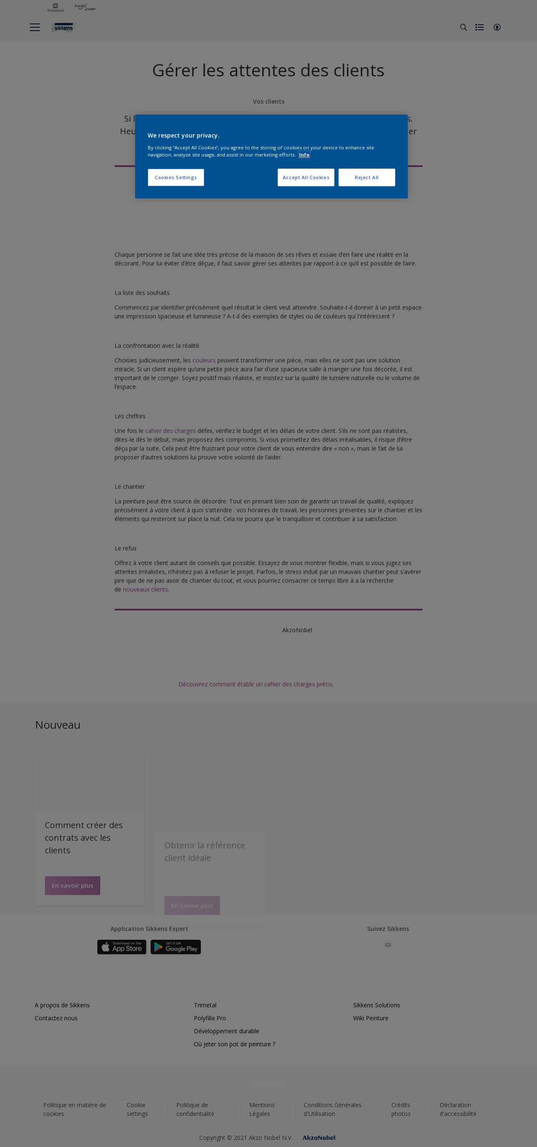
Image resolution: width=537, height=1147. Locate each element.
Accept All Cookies (306, 177)
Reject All (367, 177)
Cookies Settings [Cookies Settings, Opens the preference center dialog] (176, 177)
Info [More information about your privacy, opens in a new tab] (304, 154)
